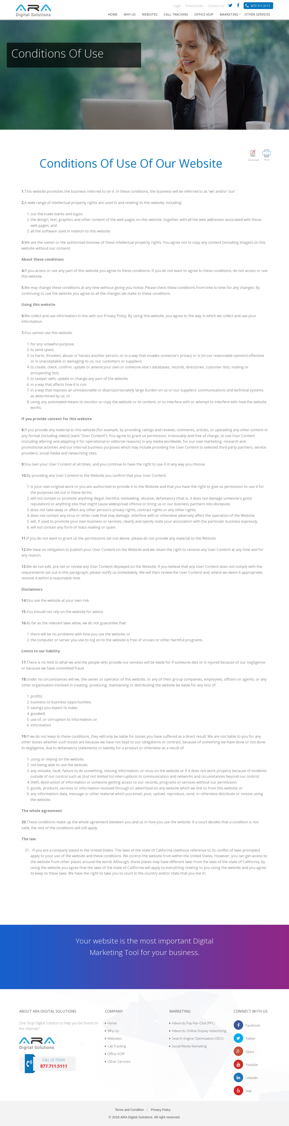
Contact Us (216, 6)
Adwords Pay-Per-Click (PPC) (192, 1023)
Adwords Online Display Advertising (197, 1030)
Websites (113, 1038)
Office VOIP (115, 1053)
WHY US (130, 14)
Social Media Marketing (188, 1046)
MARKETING (229, 14)
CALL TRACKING (176, 14)
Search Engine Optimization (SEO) (196, 1038)
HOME (112, 14)
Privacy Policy (160, 1110)
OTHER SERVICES (257, 14)
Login (177, 6)
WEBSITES (149, 14)
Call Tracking (115, 1046)
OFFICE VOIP (203, 14)
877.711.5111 (260, 6)
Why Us (112, 1030)
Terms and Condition (129, 1110)
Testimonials (194, 6)
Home (111, 1023)
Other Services (118, 1061)
